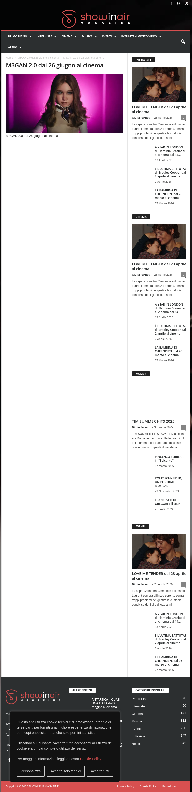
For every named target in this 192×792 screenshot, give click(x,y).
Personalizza (31, 771)
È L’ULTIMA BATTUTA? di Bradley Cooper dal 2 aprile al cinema (170, 172)
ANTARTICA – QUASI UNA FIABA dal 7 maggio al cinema (106, 703)
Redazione (169, 786)
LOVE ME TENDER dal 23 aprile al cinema (159, 109)
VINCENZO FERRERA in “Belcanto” (169, 459)
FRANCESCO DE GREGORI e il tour (167, 502)
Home (9, 57)
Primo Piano (20, 36)
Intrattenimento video (142, 36)
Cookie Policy (90, 759)
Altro (15, 47)
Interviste (47, 36)
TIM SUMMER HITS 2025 (153, 421)
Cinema (69, 36)
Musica (89, 36)
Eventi (109, 36)
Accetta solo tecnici (66, 771)
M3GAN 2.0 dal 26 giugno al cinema (38, 57)
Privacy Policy (125, 786)
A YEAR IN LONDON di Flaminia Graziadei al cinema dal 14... (170, 151)
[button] (183, 41)
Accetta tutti (100, 771)
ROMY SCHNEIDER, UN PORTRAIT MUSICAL (168, 482)
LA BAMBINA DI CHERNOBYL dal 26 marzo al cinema (168, 194)
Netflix (136, 744)
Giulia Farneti (141, 117)
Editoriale (138, 736)
